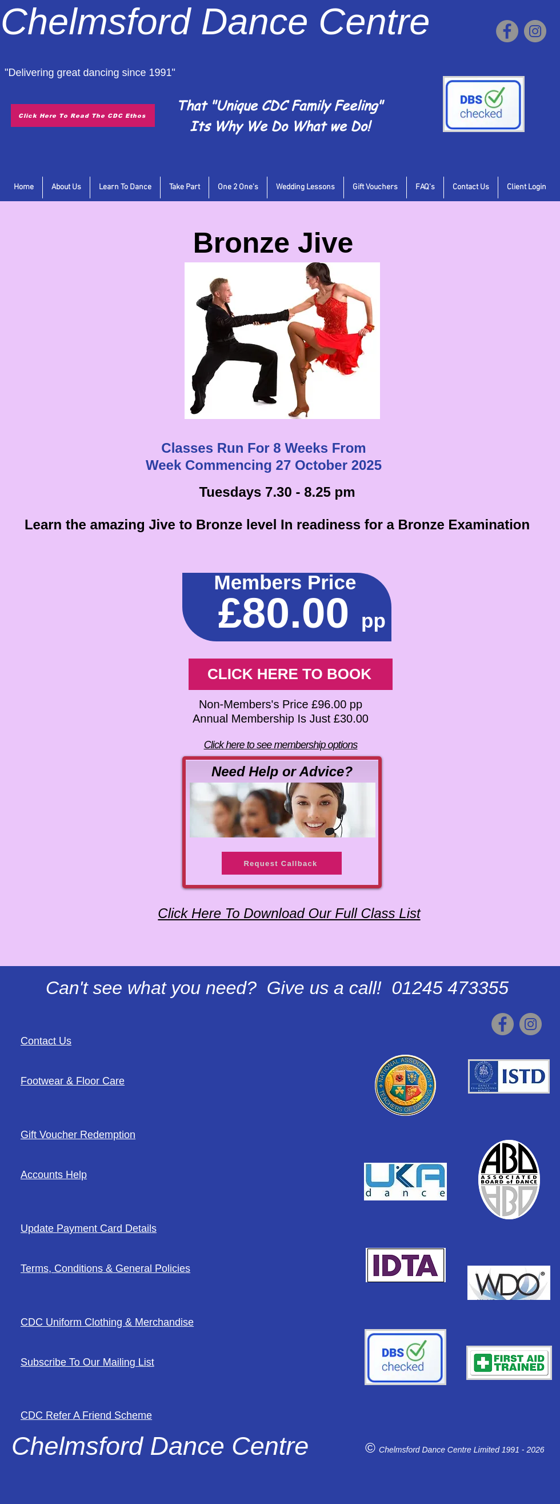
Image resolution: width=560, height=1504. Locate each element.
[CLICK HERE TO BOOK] (291, 674)
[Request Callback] (282, 863)
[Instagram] (535, 31)
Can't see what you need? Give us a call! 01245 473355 (277, 988)
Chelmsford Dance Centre (426, 1449)
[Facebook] (507, 31)
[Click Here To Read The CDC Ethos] (83, 115)
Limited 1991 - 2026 (509, 1449)
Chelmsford (95, 21)
